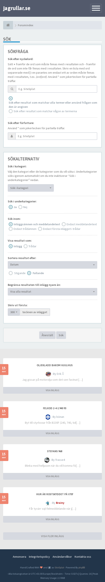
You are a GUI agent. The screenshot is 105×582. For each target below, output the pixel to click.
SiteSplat (59, 567)
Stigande (20, 273)
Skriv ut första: (18, 305)
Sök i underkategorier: (22, 201)
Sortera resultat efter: (22, 258)
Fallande (38, 273)
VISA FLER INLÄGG (52, 536)
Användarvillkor (62, 557)
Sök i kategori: (17, 166)
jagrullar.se (16, 8)
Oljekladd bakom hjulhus (55, 365)
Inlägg (18, 246)
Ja (15, 207)
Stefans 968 (54, 451)
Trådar (32, 246)
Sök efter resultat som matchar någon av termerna (45, 111)
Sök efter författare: (21, 123)
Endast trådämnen (25, 229)
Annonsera (19, 557)
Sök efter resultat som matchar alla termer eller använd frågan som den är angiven (53, 105)
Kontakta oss (83, 557)
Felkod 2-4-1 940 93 (54, 408)
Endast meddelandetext (82, 224)
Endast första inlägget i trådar (61, 229)
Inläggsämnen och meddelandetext (37, 224)
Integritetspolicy (39, 557)
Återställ (47, 335)
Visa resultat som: (20, 240)
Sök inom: (14, 219)
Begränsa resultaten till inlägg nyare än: (34, 285)
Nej (25, 207)
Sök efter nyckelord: (20, 59)
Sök (61, 335)
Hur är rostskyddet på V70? (54, 494)
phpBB (81, 567)
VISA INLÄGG (52, 390)
